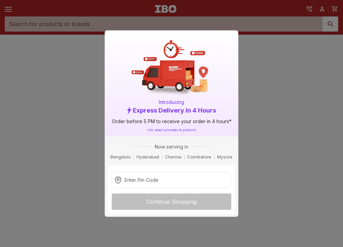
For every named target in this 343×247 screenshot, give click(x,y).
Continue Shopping (171, 201)
